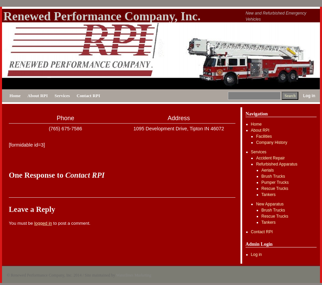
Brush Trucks (273, 176)
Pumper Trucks (275, 182)
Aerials (267, 170)
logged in (43, 223)
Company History (271, 142)
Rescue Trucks (274, 188)
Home (15, 95)
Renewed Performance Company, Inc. (102, 16)
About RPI (37, 95)
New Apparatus (269, 204)
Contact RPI (88, 95)
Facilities (264, 136)
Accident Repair (270, 158)
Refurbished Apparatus (276, 164)
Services (62, 95)
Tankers (268, 194)
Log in (309, 95)
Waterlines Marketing (133, 275)
